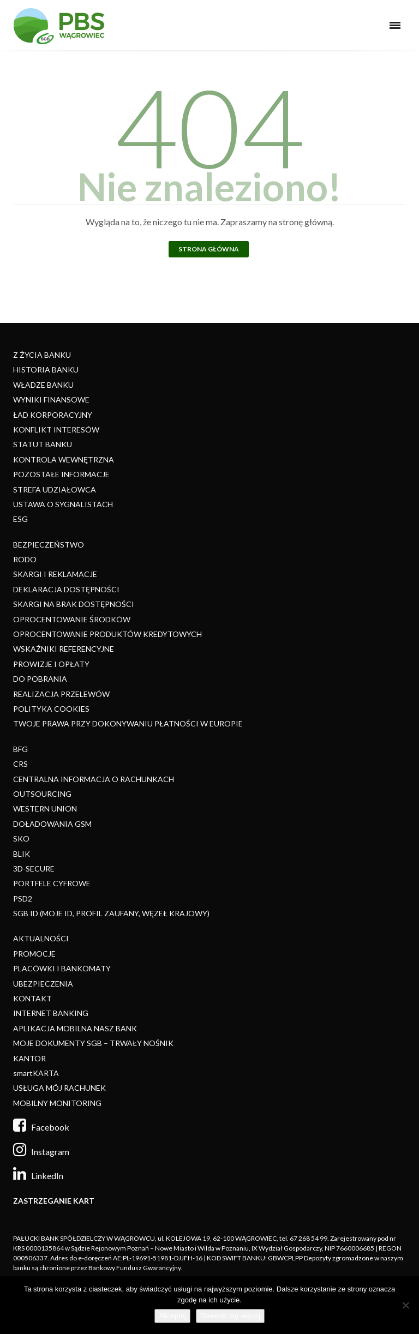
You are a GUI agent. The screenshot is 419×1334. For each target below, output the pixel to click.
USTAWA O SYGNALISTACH (63, 504)
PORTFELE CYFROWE (52, 883)
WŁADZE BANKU (43, 384)
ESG (20, 519)
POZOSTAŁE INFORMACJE (61, 474)
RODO (25, 559)
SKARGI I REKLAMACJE (55, 574)
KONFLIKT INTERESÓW (56, 429)
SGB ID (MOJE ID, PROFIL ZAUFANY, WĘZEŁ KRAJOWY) (111, 913)
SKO (21, 838)
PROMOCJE (34, 953)
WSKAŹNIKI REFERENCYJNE (63, 648)
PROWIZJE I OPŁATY (51, 664)
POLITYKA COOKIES (51, 708)
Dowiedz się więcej (230, 1316)
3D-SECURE (34, 868)
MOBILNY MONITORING (57, 1103)
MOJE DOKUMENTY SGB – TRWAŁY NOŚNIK (93, 1043)
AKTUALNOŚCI (41, 938)
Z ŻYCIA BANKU (42, 354)
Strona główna (208, 249)
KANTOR (29, 1058)
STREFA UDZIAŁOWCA (54, 489)
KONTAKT (32, 998)
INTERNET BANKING (50, 1013)
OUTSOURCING (42, 793)
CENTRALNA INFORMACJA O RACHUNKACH (93, 779)
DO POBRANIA (40, 678)
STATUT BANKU (42, 444)
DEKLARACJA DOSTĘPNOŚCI (66, 589)
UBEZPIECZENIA (43, 983)
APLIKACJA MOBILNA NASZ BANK (75, 1028)
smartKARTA (36, 1073)
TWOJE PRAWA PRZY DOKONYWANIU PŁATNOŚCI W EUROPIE (128, 723)
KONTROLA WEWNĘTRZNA (63, 459)
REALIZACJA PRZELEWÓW (61, 694)
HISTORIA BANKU (46, 369)
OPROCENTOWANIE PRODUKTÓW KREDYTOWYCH (107, 634)
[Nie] (405, 1305)
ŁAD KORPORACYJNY (52, 414)
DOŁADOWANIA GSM (52, 823)
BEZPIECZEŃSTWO (48, 544)
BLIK (21, 853)
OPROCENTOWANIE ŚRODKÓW (71, 619)
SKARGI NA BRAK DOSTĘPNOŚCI (73, 604)
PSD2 (22, 898)
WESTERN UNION (45, 808)
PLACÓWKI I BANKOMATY (62, 968)
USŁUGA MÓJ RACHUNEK (59, 1087)
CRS (20, 763)
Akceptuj (172, 1316)
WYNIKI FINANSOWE (51, 399)
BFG (20, 749)
